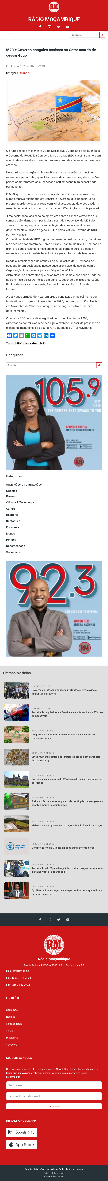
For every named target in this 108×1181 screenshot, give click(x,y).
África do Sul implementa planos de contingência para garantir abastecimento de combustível (67, 803)
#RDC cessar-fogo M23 (30, 343)
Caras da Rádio (14, 1023)
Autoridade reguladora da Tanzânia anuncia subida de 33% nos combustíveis (67, 714)
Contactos (11, 1044)
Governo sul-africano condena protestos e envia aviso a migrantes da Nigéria (64, 692)
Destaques (13, 521)
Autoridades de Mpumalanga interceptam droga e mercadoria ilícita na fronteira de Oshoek (67, 870)
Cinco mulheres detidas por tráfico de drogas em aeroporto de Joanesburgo (66, 758)
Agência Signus (57, 1176)
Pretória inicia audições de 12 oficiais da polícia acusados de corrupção (67, 781)
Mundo (24, 73)
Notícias (11, 491)
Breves (10, 496)
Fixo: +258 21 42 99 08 (18, 977)
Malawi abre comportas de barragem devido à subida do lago (67, 825)
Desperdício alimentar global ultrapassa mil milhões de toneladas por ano (63, 736)
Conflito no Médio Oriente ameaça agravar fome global (63, 847)
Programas (12, 1037)
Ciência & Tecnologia (20, 502)
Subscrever (54, 1106)
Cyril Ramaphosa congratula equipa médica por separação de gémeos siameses (67, 892)
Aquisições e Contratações (24, 484)
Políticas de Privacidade (54, 1173)
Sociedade (13, 552)
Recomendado (15, 546)
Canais (9, 1030)
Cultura (10, 508)
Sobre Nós (12, 1009)
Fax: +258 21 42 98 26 (18, 984)
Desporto (12, 515)
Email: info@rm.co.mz (17, 970)
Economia (12, 527)
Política (11, 539)
